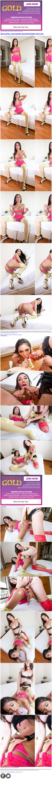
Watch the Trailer (3, 506)
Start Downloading (3, 335)
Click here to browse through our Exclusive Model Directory (10, 767)
